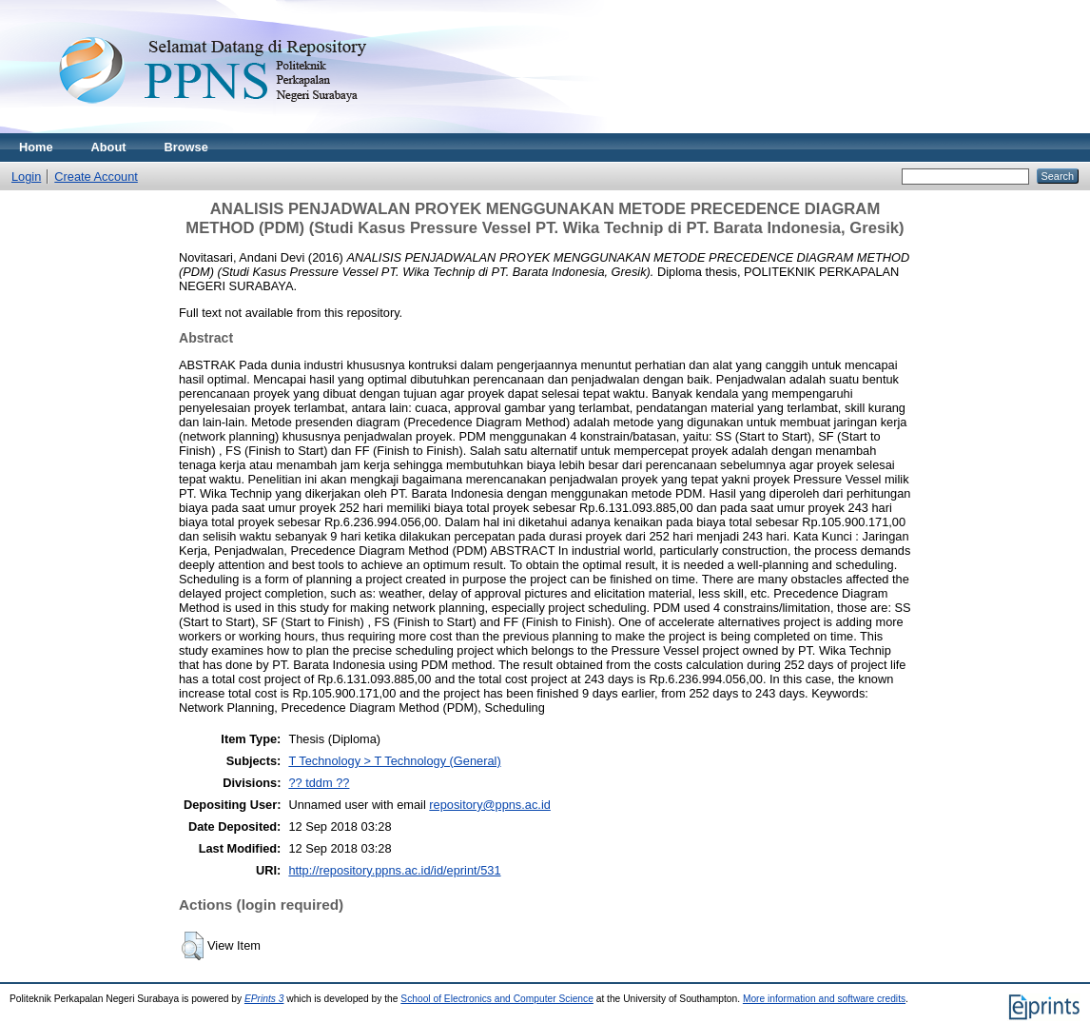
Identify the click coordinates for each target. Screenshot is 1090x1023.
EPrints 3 (264, 998)
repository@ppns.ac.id (490, 804)
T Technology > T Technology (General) (394, 761)
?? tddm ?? (318, 783)
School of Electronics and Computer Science (497, 998)
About (109, 147)
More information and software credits (824, 998)
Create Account (96, 176)
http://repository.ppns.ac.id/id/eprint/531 (394, 870)
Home (36, 147)
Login (26, 176)
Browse (186, 147)
